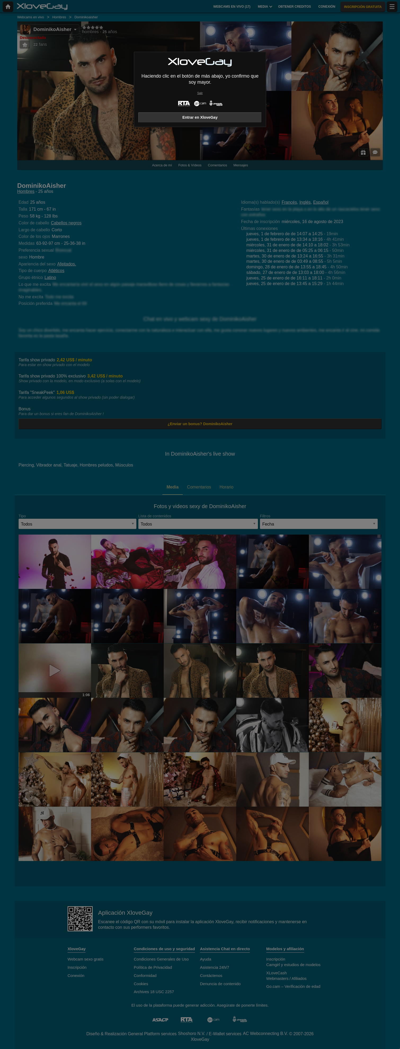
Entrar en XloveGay (200, 117)
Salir (200, 93)
